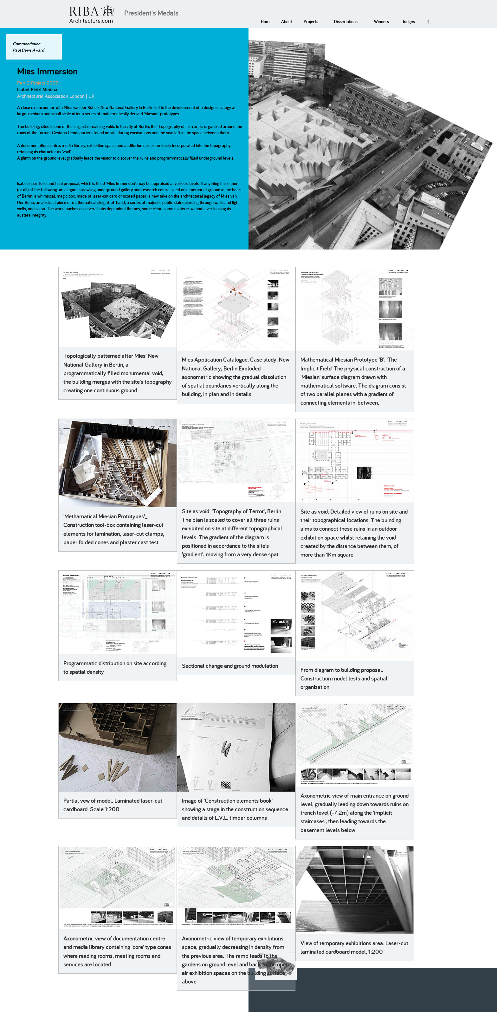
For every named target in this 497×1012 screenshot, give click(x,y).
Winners (381, 21)
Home (266, 21)
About (286, 21)
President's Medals (151, 13)
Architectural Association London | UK (55, 96)
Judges (408, 21)
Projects (311, 21)
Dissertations (346, 21)
